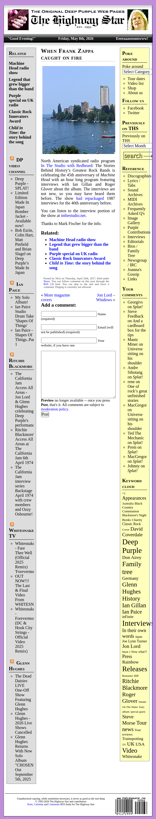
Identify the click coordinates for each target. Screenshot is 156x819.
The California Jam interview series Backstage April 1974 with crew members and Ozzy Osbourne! (24, 490)
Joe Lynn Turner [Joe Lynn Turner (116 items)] (134, 641)
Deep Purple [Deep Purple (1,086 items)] (132, 546)
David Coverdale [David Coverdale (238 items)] (132, 531)
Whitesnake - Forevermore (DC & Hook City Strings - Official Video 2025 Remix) (26, 630)
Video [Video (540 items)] (129, 750)
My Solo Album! (22, 299)
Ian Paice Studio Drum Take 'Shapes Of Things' (24, 316)
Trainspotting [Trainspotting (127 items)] (132, 739)
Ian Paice (16, 287)
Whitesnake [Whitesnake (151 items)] (132, 756)
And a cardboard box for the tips (137, 328)
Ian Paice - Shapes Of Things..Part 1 (25, 337)
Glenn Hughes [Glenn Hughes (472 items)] (131, 588)
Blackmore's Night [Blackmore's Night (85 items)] (134, 515)
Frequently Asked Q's (137, 211)
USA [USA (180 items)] (140, 744)
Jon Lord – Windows (105, 297)
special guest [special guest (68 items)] (138, 711)
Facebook (136, 108)
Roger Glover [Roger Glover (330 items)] (130, 697)
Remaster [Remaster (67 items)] (127, 675)
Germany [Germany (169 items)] (130, 578)
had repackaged (90, 198)
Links (132, 279)
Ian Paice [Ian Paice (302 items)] (132, 612)
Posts (30, 804)
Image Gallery (134, 220)
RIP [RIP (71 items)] (136, 675)
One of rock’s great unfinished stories (137, 393)
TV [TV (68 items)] (124, 744)
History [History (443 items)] (131, 598)
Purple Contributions (139, 229)
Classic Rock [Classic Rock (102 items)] (131, 524)
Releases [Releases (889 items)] (134, 669)
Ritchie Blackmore (20, 363)
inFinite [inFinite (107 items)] (127, 617)
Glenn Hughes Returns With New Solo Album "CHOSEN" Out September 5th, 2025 (25, 758)
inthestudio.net (73, 215)
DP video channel (17, 165)
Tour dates (136, 78)
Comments (54, 804)
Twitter (134, 113)
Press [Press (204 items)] (127, 656)
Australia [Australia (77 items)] (127, 503)
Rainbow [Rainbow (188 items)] (130, 662)
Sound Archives (135, 192)
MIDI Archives (135, 201)
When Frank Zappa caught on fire (67, 54)
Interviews (136, 237)
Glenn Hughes (19, 665)
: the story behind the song (20, 135)
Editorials (136, 241)
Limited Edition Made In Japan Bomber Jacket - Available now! (23, 209)
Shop (132, 88)
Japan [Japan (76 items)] (138, 637)
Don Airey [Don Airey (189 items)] (131, 557)
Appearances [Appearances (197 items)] (134, 498)
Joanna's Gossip (135, 271)
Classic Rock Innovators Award (20, 116)
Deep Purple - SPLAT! (22, 183)
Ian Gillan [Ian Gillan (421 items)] (134, 605)
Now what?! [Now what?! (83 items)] (139, 652)
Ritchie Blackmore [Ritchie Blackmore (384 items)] (134, 684)
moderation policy (54, 409)
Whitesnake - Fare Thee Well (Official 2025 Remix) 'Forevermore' (26, 557)
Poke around (132, 66)
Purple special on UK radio (21, 100)
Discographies (140, 176)
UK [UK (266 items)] (131, 744)
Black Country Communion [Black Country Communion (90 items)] (132, 507)
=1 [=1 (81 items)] (124, 493)
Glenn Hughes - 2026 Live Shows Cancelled (23, 722)
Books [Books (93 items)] (126, 520)
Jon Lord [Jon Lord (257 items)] (131, 646)
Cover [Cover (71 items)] (125, 529)
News (47, 281)
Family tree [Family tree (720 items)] (131, 568)
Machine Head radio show (19, 68)
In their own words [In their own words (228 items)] (134, 633)
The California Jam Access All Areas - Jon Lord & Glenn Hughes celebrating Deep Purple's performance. (26, 399)
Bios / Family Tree (133, 251)
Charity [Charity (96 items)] (137, 520)
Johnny (134, 466)
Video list (136, 83)
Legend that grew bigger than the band (21, 84)
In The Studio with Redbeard (67, 165)
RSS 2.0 (49, 284)
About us (135, 93)
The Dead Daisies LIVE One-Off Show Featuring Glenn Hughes (23, 692)
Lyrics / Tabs (134, 183)
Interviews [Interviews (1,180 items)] (138, 623)
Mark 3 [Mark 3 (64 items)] (126, 651)
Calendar (38, 804)
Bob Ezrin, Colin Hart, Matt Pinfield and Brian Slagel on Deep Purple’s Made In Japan (24, 251)
